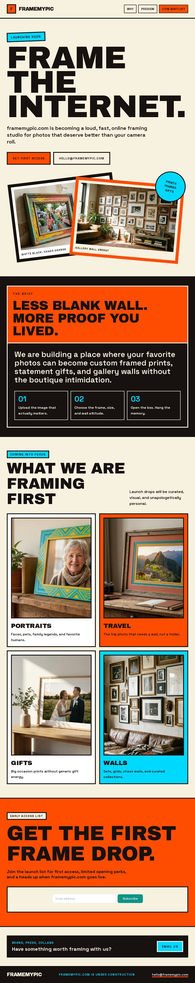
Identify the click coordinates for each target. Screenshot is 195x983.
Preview (147, 9)
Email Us (170, 946)
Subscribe (130, 898)
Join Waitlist (173, 9)
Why (130, 9)
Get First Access (29, 158)
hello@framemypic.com (81, 158)
